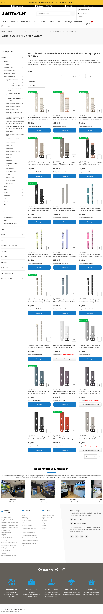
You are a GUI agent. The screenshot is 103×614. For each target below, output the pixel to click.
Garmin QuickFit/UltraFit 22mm (14, 94)
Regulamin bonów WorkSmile (9, 528)
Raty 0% (3, 535)
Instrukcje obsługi (27, 525)
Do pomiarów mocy (11, 171)
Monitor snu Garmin (9, 73)
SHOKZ (43, 22)
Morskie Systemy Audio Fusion (10, 224)
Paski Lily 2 (9, 154)
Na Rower (6, 64)
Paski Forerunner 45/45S (13, 151)
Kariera (44, 525)
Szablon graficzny (10, 611)
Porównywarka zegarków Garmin (29, 529)
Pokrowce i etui (10, 177)
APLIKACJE (4, 262)
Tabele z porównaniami (28, 532)
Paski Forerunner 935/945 (13, 106)
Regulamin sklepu (6, 517)
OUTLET (59, 22)
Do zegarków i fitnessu (31, 32)
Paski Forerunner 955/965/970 (14, 103)
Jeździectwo (7, 211)
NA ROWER (24, 22)
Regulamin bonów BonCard (9, 520)
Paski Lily (8, 157)
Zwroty (24, 515)
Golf (5, 199)
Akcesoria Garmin (18, 32)
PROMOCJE (68, 22)
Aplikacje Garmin (26, 523)
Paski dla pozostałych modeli (12, 164)
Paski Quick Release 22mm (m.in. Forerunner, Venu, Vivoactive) (15, 117)
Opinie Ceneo (46, 518)
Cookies (3, 553)
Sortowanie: (31, 82)
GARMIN (3, 22)
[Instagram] (77, 536)
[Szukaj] (73, 13)
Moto (5, 186)
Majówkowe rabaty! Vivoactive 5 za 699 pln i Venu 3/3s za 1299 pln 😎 (51, 2)
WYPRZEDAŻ (78, 22)
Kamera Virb (7, 195)
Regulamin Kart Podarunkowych (6, 531)
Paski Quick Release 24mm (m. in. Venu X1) (14, 113)
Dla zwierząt (7, 202)
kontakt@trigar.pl (80, 523)
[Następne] (99, 492)
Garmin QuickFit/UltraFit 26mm (14, 89)
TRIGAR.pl (3, 32)
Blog (43, 523)
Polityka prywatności (7, 540)
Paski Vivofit (9, 145)
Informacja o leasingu (7, 537)
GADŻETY (4, 268)
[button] (101, 2)
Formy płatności (6, 550)
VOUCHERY (7, 26)
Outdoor (6, 192)
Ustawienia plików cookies (9, 555)
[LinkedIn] (87, 536)
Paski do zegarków (43, 32)
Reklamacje (25, 518)
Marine (5, 189)
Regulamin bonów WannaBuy (9, 525)
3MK (51, 22)
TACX (34, 22)
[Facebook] (72, 536)
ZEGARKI (13, 22)
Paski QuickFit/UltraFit (55, 32)
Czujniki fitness (10, 168)
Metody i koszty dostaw (8, 548)
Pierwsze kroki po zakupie (29, 535)
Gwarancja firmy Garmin (8, 542)
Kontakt (44, 528)
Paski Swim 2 (9, 160)
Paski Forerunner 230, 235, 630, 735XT (15, 135)
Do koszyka (39, 130)
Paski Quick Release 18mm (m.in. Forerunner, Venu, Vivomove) (15, 127)
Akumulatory (9, 183)
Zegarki (6, 61)
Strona (87, 456)
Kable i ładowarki (10, 180)
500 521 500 (78, 519)
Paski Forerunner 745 (12, 109)
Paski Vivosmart (10, 142)
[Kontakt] (84, 10)
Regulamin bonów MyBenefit (9, 522)
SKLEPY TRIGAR (6, 279)
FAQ (23, 546)
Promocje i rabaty (27, 520)
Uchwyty (8, 174)
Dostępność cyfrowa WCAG (30, 540)
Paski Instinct (9, 148)
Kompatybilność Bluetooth (29, 538)
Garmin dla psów (8, 217)
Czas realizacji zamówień (8, 545)
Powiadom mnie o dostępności (64, 359)
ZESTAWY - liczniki (7, 273)
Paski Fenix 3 (9, 131)
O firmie (44, 520)
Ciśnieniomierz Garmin (10, 70)
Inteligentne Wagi (8, 67)
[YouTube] (82, 536)
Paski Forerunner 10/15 (12, 139)
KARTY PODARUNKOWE (9, 246)
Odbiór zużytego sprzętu (29, 543)
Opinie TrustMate (47, 515)
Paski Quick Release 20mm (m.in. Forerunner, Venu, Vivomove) (15, 122)
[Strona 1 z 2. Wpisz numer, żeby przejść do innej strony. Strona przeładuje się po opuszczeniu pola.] (91, 456)
